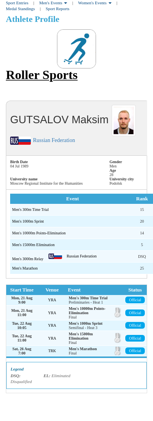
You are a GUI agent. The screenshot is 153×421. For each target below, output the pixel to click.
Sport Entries (17, 2)
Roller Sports (42, 75)
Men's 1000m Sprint (28, 221)
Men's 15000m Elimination (33, 245)
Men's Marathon (24, 268)
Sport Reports (57, 8)
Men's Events (53, 2)
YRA (52, 300)
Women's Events (95, 2)
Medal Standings (20, 8)
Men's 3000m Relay (28, 259)
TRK (52, 351)
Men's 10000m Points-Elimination (39, 233)
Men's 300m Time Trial (30, 209)
